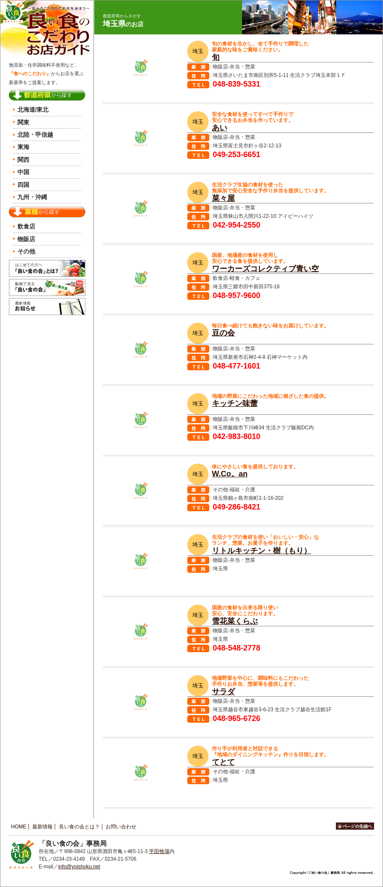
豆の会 (223, 333)
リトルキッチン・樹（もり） (261, 550)
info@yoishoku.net (79, 867)
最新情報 (42, 827)
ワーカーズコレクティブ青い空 (265, 269)
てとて (223, 762)
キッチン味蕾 (235, 403)
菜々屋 (223, 198)
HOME (18, 827)
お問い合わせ (121, 827)
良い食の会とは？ (79, 827)
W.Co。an (230, 474)
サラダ (223, 691)
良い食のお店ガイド (46, 29)
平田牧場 (159, 851)
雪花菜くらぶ (235, 621)
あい (219, 128)
